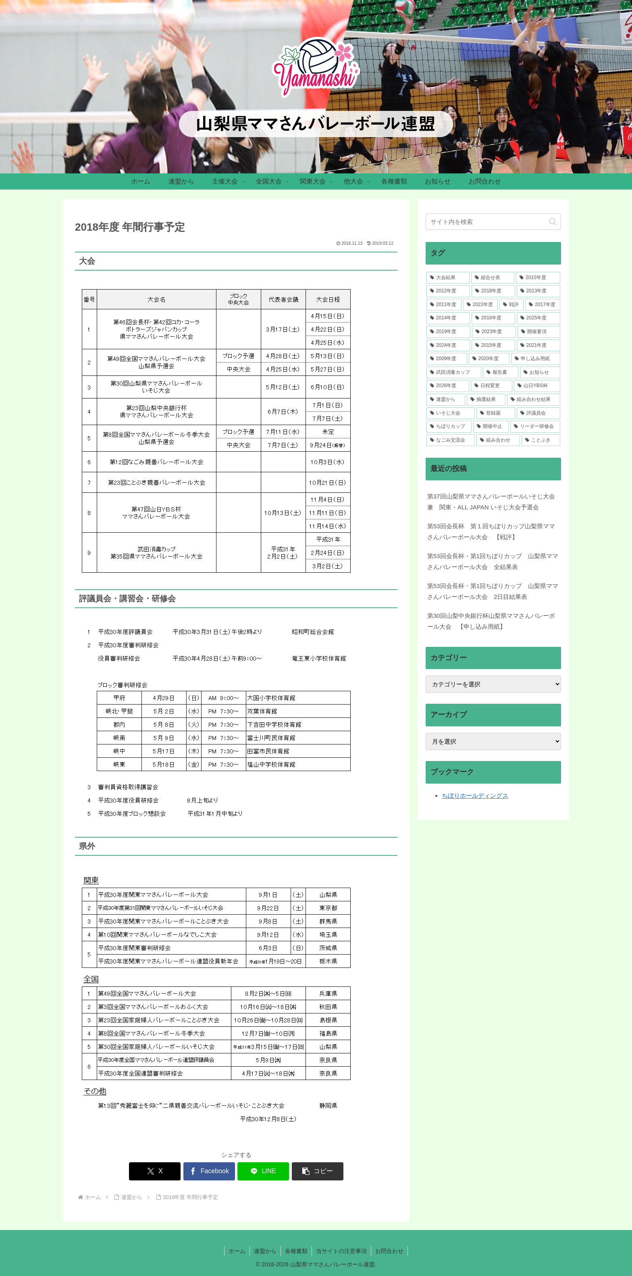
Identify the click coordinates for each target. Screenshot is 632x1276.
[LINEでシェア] (263, 1171)
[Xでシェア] (155, 1171)
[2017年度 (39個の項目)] (542, 305)
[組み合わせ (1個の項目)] (498, 440)
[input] (493, 221)
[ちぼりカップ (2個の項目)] (449, 427)
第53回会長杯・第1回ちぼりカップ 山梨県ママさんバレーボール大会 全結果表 (492, 561)
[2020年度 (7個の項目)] (489, 359)
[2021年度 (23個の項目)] (538, 346)
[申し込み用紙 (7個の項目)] (535, 359)
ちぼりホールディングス (475, 795)
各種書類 (296, 1251)
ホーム (237, 1251)
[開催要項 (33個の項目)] (539, 332)
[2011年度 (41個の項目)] (444, 305)
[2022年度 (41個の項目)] (480, 305)
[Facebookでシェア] (209, 1171)
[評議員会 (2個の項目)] (538, 413)
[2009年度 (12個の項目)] (446, 359)
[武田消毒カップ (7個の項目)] (453, 373)
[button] (317, 1171)
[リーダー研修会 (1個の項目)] (535, 427)
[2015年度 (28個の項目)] (493, 346)
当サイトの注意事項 (341, 1251)
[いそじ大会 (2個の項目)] (450, 413)
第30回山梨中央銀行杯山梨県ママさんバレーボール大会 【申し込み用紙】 (491, 621)
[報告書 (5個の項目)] (500, 373)
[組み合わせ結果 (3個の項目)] (533, 400)
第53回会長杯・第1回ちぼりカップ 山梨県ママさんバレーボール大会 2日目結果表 (492, 591)
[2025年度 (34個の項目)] (538, 318)
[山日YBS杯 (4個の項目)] (537, 386)
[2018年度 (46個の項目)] (493, 291)
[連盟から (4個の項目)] (445, 400)
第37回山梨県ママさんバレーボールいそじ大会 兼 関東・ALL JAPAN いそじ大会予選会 (491, 502)
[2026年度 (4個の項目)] (447, 386)
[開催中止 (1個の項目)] (491, 427)
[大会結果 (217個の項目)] (448, 278)
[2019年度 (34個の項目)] (448, 332)
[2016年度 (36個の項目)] (493, 318)
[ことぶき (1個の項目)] (541, 440)
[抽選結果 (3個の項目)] (486, 400)
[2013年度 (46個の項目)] (538, 291)
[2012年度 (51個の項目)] (448, 291)
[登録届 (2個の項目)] (495, 413)
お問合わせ (389, 1251)
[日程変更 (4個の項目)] (491, 386)
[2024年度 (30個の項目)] (448, 346)
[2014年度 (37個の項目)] (448, 318)
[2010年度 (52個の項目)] (538, 278)
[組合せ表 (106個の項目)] (492, 278)
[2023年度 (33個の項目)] (494, 332)
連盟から (265, 1251)
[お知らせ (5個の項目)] (540, 373)
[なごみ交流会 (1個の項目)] (450, 440)
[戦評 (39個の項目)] (511, 305)
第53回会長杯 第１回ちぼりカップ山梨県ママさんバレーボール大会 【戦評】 (491, 531)
